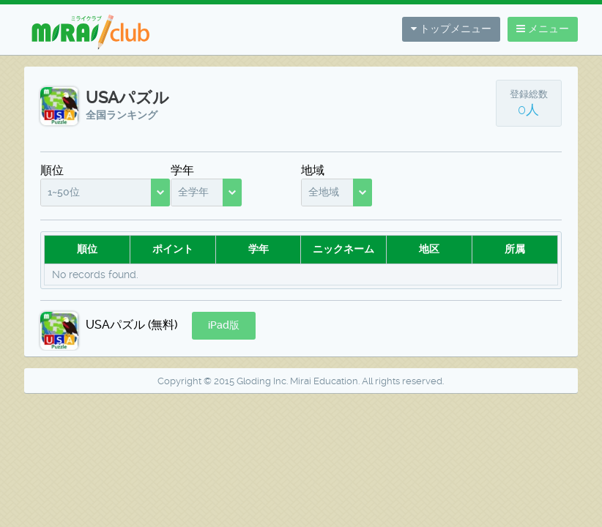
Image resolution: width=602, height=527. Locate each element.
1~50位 (64, 192)
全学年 (193, 192)
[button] (224, 326)
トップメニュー (451, 28)
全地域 (323, 192)
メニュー (542, 28)
